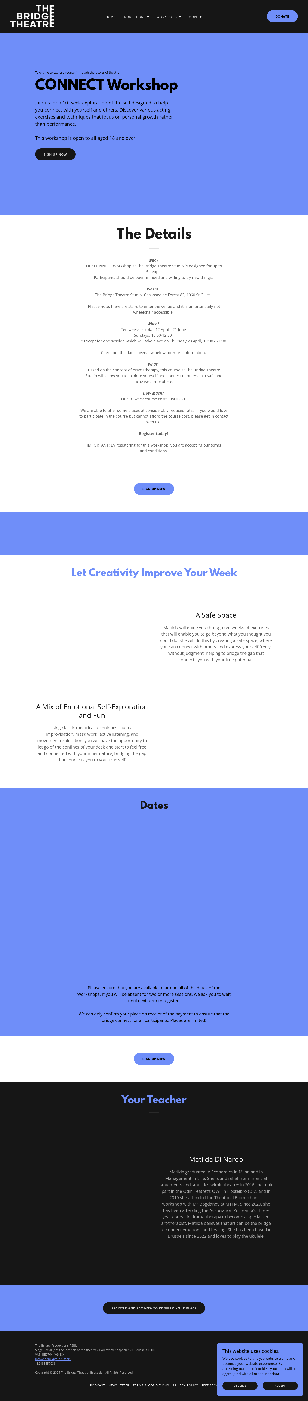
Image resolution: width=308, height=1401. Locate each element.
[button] (136, 16)
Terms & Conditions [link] (151, 1385)
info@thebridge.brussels (53, 1359)
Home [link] (111, 17)
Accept (280, 1386)
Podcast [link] (97, 1385)
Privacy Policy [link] (185, 1385)
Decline (240, 1386)
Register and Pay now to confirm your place (154, 1308)
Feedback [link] (209, 1385)
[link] (32, 15)
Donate (282, 16)
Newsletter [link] (118, 1385)
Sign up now (55, 154)
